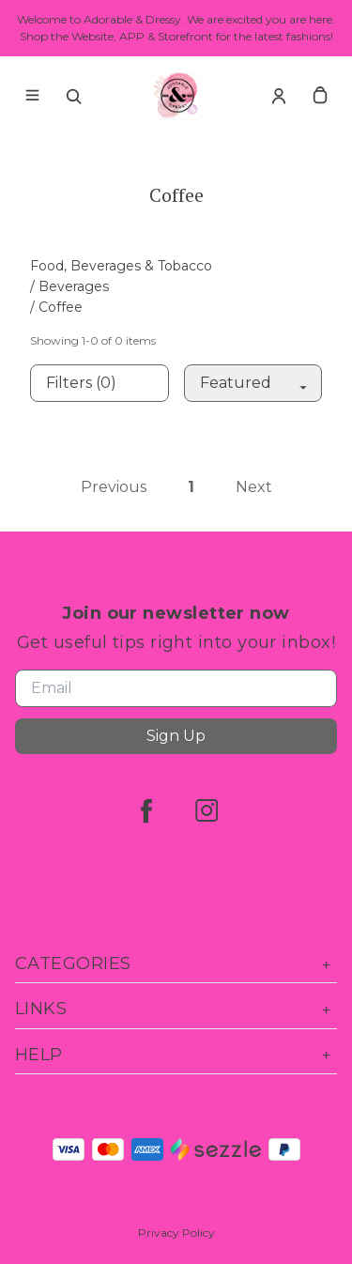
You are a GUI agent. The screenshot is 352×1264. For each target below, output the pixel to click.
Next (254, 487)
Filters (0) (81, 383)
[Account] (279, 96)
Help (176, 1055)
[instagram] (206, 810)
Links (176, 1009)
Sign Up (176, 736)
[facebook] (146, 810)
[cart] (320, 96)
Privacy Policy (176, 1232)
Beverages (73, 286)
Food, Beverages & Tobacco (121, 265)
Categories (176, 964)
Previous (113, 487)
